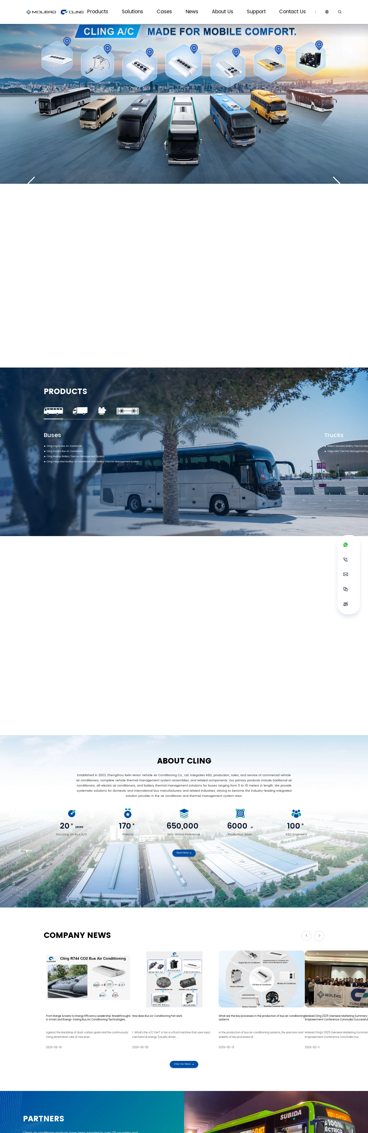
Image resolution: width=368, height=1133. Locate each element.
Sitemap (316, 1124)
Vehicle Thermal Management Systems (120, 1063)
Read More (184, 475)
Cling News (190, 1054)
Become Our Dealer (309, 1061)
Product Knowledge (195, 1061)
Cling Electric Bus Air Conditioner (72, 269)
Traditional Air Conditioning (63, 1054)
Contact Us (298, 7)
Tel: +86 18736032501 (168, 1018)
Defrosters (52, 1075)
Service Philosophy (268, 1054)
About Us (255, 7)
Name (56, 924)
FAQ (258, 1068)
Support (276, 7)
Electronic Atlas (266, 1075)
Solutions (198, 7)
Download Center (267, 1061)
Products (177, 7)
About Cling (231, 1054)
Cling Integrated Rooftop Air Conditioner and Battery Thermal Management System (109, 282)
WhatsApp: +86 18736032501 (67, 1018)
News (236, 7)
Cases (219, 7)
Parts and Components (60, 1082)
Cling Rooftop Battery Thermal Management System (86, 276)
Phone (57, 938)
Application (58, 951)
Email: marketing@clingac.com (120, 1018)
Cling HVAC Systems (114, 1054)
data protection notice (106, 962)
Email (124, 924)
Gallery (187, 1068)
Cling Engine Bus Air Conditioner (72, 263)
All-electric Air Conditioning (63, 1061)
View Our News (184, 679)
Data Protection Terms (264, 1124)
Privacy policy (295, 1124)
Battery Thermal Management (65, 1068)
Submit (184, 979)
